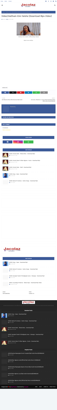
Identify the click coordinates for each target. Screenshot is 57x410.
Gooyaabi (26, 386)
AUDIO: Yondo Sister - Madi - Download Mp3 (20, 167)
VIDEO (30, 291)
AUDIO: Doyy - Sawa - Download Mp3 (18, 174)
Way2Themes (14, 386)
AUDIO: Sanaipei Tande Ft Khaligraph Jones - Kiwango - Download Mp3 (26, 276)
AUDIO (4, 291)
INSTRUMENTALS (6, 293)
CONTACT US (31, 293)
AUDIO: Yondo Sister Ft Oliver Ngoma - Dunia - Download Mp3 (24, 160)
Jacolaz (4, 19)
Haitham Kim (8, 12)
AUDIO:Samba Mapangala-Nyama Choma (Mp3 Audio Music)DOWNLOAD (26, 367)
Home (2, 1)
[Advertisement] (30, 202)
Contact (10, 1)
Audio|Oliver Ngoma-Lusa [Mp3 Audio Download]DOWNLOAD (23, 373)
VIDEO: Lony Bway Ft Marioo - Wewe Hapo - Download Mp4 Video (25, 282)
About (6, 1)
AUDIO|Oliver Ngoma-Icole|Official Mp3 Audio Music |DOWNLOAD (24, 360)
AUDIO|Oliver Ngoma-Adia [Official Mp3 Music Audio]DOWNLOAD (24, 380)
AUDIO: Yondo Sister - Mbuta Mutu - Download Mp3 (22, 153)
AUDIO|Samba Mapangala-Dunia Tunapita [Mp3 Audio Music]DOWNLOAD (26, 353)
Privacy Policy (53, 386)
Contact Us (46, 386)
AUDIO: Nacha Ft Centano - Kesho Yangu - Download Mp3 (23, 180)
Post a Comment (6, 130)
